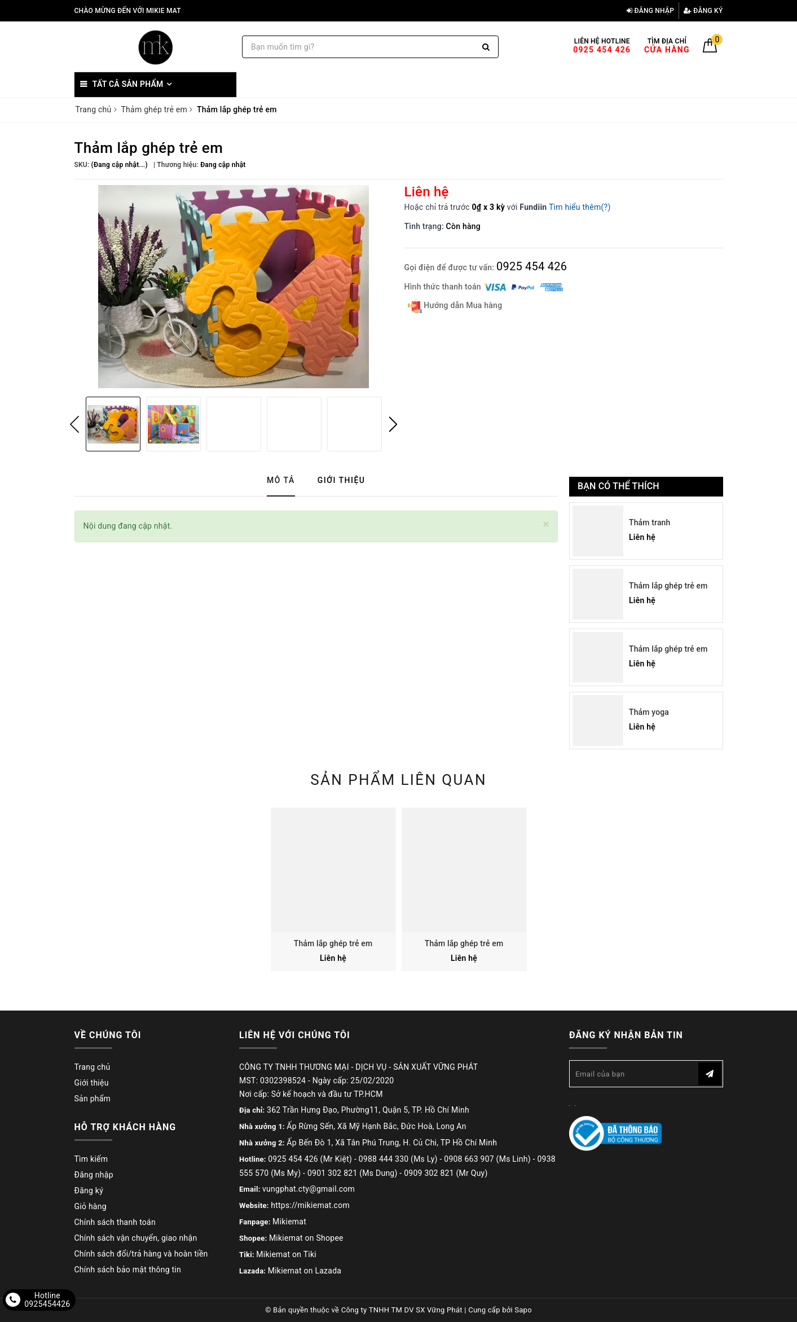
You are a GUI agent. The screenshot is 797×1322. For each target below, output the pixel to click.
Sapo (523, 1310)
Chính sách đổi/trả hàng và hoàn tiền (141, 1253)
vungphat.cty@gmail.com (308, 1188)
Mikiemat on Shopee (306, 1237)
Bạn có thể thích (618, 486)
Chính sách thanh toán (115, 1222)
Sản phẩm (92, 1098)
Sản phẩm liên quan (398, 779)
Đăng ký (703, 11)
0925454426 (47, 1303)
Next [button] (393, 424)
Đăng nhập (650, 11)
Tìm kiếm (91, 1158)
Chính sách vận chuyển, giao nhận (135, 1237)
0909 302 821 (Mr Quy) (445, 1173)
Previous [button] (74, 424)
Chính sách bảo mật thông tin (128, 1269)
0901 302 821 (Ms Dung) (352, 1173)
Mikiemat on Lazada (304, 1270)
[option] (233, 286)
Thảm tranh (649, 522)
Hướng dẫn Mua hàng (455, 306)
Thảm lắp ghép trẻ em (668, 585)
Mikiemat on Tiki (286, 1254)
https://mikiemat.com (310, 1205)
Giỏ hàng (90, 1206)
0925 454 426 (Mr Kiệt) (310, 1158)
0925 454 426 (531, 266)
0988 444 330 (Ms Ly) (398, 1158)
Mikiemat (289, 1221)
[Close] (546, 524)
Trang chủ (92, 1066)
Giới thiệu (91, 1082)
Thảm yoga (649, 712)
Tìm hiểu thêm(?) (580, 207)
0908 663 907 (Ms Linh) (487, 1158)
